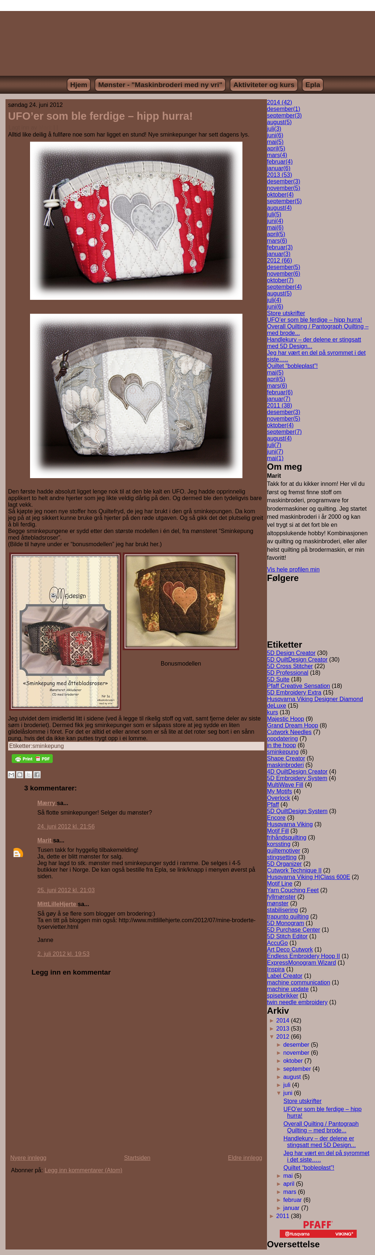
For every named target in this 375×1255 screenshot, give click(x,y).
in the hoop (281, 745)
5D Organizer (284, 864)
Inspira (276, 969)
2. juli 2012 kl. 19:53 (63, 954)
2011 (282, 1216)
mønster (278, 903)
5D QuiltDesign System (297, 811)
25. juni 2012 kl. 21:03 (66, 890)
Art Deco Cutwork (290, 949)
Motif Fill (278, 831)
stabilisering (282, 910)
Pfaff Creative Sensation (298, 686)
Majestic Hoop (285, 719)
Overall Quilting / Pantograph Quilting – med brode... (321, 1127)
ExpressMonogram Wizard (301, 963)
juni (275, 135)
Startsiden (137, 1158)
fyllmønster (281, 897)
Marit (45, 127)
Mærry (47, 803)
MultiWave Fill (285, 785)
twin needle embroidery (297, 1002)
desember (283, 109)
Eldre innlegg (245, 1158)
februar (280, 162)
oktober (280, 194)
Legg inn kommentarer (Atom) (84, 1170)
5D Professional (287, 673)
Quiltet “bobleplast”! (292, 366)
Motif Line (279, 883)
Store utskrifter (286, 313)
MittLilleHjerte (57, 904)
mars (277, 155)
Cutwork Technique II (294, 870)
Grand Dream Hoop (292, 725)
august (279, 122)
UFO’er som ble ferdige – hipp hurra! (100, 116)
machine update (288, 989)
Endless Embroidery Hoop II (303, 956)
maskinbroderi (285, 765)
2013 (282, 1028)
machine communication (298, 982)
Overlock (278, 798)
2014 (282, 1020)
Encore (276, 818)
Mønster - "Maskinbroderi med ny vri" (160, 85)
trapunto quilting (288, 916)
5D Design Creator (291, 653)
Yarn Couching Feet (293, 890)
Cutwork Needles (289, 732)
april (276, 148)
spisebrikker (282, 996)
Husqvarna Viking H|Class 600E (308, 877)
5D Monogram (285, 923)
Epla (312, 85)
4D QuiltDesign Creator (297, 771)
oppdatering (282, 739)
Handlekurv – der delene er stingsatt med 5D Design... (319, 1141)
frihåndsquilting (287, 837)
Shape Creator (286, 758)
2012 (282, 1037)
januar (278, 168)
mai (275, 142)
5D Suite (278, 679)
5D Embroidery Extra (294, 692)
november (283, 188)
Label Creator (284, 976)
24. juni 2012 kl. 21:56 (66, 826)
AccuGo (277, 943)
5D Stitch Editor (287, 936)
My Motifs (279, 791)
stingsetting (282, 857)
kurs (272, 712)
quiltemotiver (283, 851)
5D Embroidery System (297, 778)
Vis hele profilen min (293, 569)
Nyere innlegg (28, 1158)
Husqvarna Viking (290, 824)
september (284, 115)
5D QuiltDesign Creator (297, 659)
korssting (278, 844)
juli (274, 129)
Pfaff (273, 804)
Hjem (78, 85)
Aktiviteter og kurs (263, 85)
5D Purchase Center (293, 930)
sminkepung (48, 746)
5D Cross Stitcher (290, 666)
